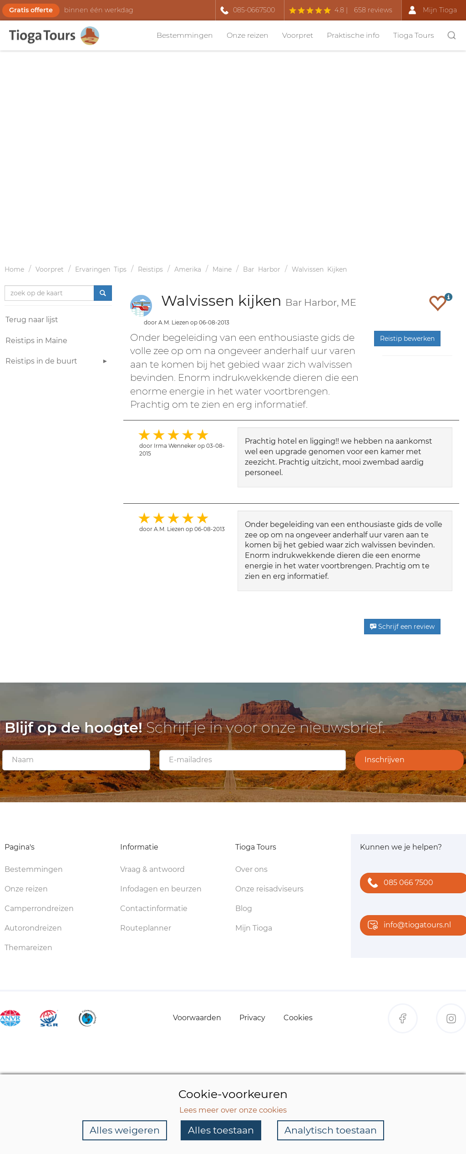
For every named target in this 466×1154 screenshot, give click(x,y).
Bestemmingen (185, 35)
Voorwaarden (197, 1017)
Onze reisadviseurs (269, 889)
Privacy (252, 1017)
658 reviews (373, 10)
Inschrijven (385, 759)
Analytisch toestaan (330, 1130)
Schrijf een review (402, 627)
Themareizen (28, 947)
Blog (243, 908)
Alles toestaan (221, 1130)
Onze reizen (247, 35)
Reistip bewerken (407, 338)
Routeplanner (145, 928)
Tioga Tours (413, 35)
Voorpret (297, 35)
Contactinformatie (153, 908)
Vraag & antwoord (152, 869)
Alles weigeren (125, 1130)
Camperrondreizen (39, 908)
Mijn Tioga (253, 928)
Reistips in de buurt (57, 362)
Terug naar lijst (31, 319)
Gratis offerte (31, 10)
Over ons (251, 869)
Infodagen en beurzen (161, 889)
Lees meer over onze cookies (233, 1109)
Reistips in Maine (36, 340)
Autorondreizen (33, 928)
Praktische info (353, 35)
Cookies (298, 1017)
